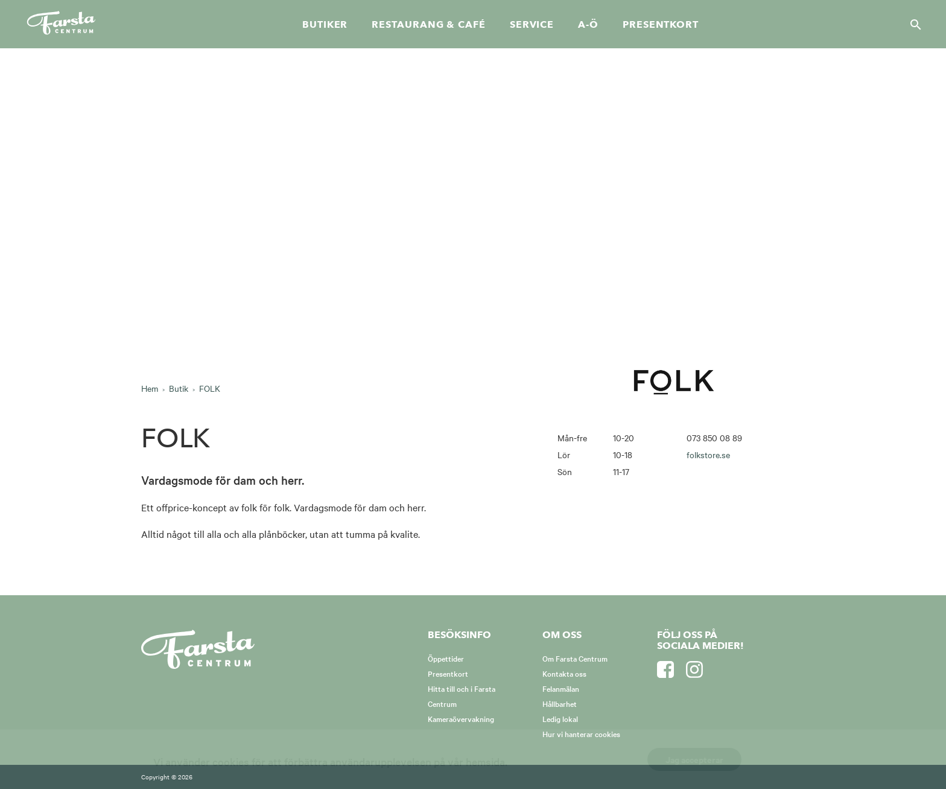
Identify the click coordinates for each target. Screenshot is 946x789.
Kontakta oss (564, 673)
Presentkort (661, 24)
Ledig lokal (560, 718)
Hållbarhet (559, 703)
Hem (149, 388)
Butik (178, 388)
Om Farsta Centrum (575, 658)
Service (532, 24)
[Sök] (912, 24)
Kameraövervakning (461, 718)
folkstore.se (708, 455)
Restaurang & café (428, 24)
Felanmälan (560, 688)
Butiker (325, 24)
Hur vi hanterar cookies (581, 733)
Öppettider (446, 658)
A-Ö (588, 24)
